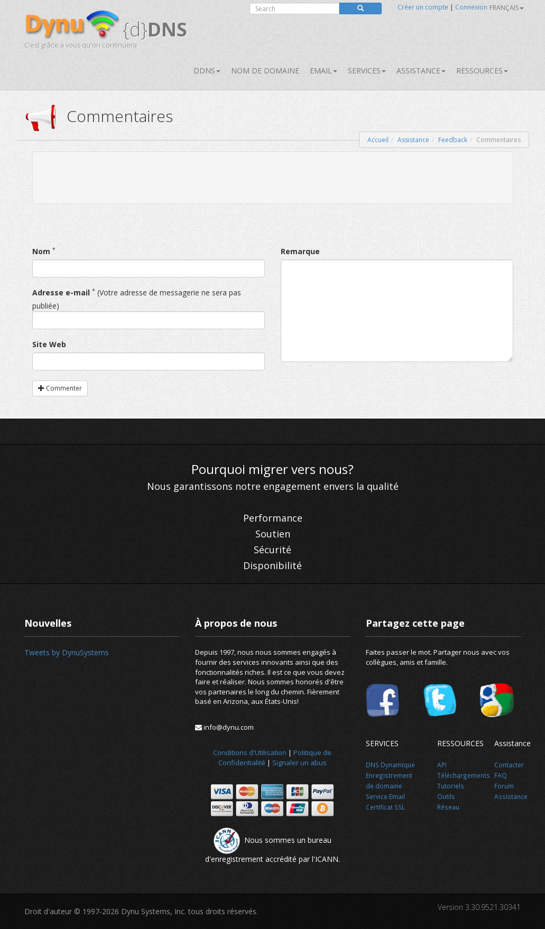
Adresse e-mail (61, 292)
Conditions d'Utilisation (250, 752)
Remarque (300, 251)
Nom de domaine (265, 71)
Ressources (482, 71)
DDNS (206, 71)
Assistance (421, 71)
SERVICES (367, 71)
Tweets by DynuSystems (66, 652)
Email (323, 71)
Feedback (452, 139)
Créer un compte (423, 7)
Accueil (378, 139)
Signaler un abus (299, 762)
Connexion (471, 7)
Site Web (49, 344)
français (506, 7)
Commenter (60, 388)
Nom (41, 251)
